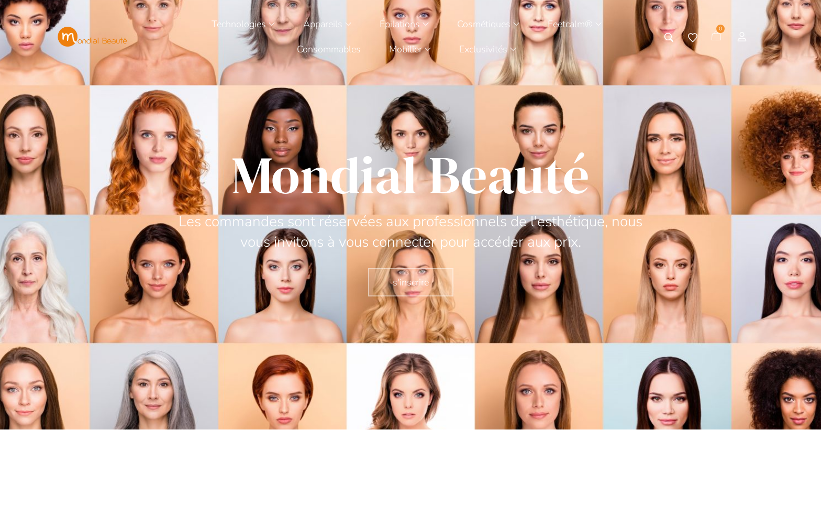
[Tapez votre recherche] (669, 37)
